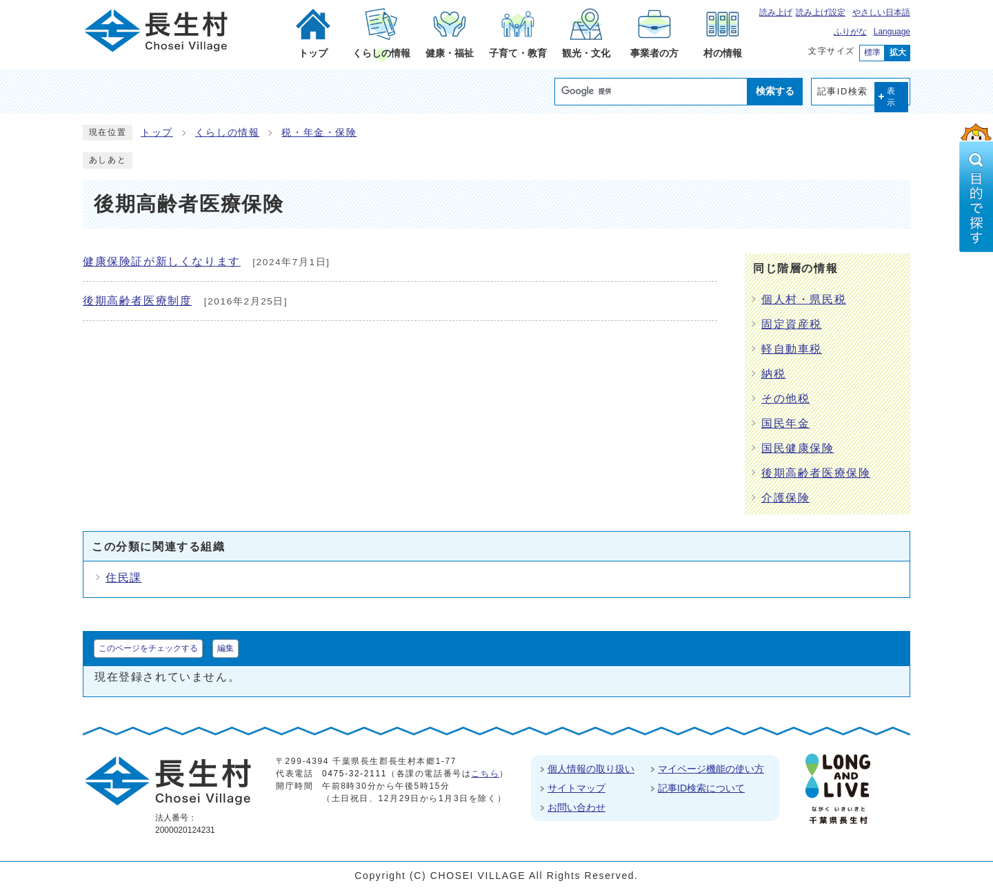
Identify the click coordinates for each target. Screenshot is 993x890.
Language (892, 32)
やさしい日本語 (881, 12)
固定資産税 (791, 324)
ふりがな (850, 32)
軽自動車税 (791, 349)
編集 (225, 648)
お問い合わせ (576, 807)
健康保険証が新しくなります (162, 261)
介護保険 (785, 498)
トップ (157, 132)
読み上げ (775, 12)
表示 (891, 97)
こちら (485, 773)
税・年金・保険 (319, 132)
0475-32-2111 (354, 773)
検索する (775, 90)
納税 (773, 374)
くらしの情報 (227, 132)
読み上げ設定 (820, 12)
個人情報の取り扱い (591, 768)
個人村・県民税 (803, 299)
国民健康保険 (797, 448)
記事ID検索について (701, 788)
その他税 (785, 398)
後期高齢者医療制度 (137, 301)
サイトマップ (576, 788)
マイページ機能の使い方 (711, 768)
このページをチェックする (148, 648)
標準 (872, 52)
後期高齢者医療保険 (815, 473)
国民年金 (785, 423)
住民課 (124, 577)
